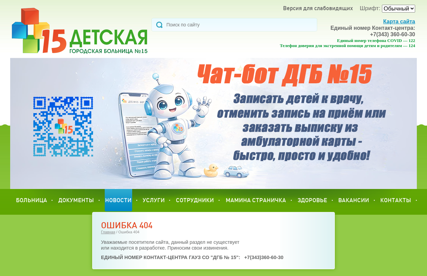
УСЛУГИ (154, 200)
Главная (108, 232)
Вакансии (353, 200)
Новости (118, 200)
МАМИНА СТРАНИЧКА (256, 200)
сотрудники (195, 200)
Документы (76, 200)
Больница (31, 200)
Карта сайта (399, 21)
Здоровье (312, 200)
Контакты (395, 200)
